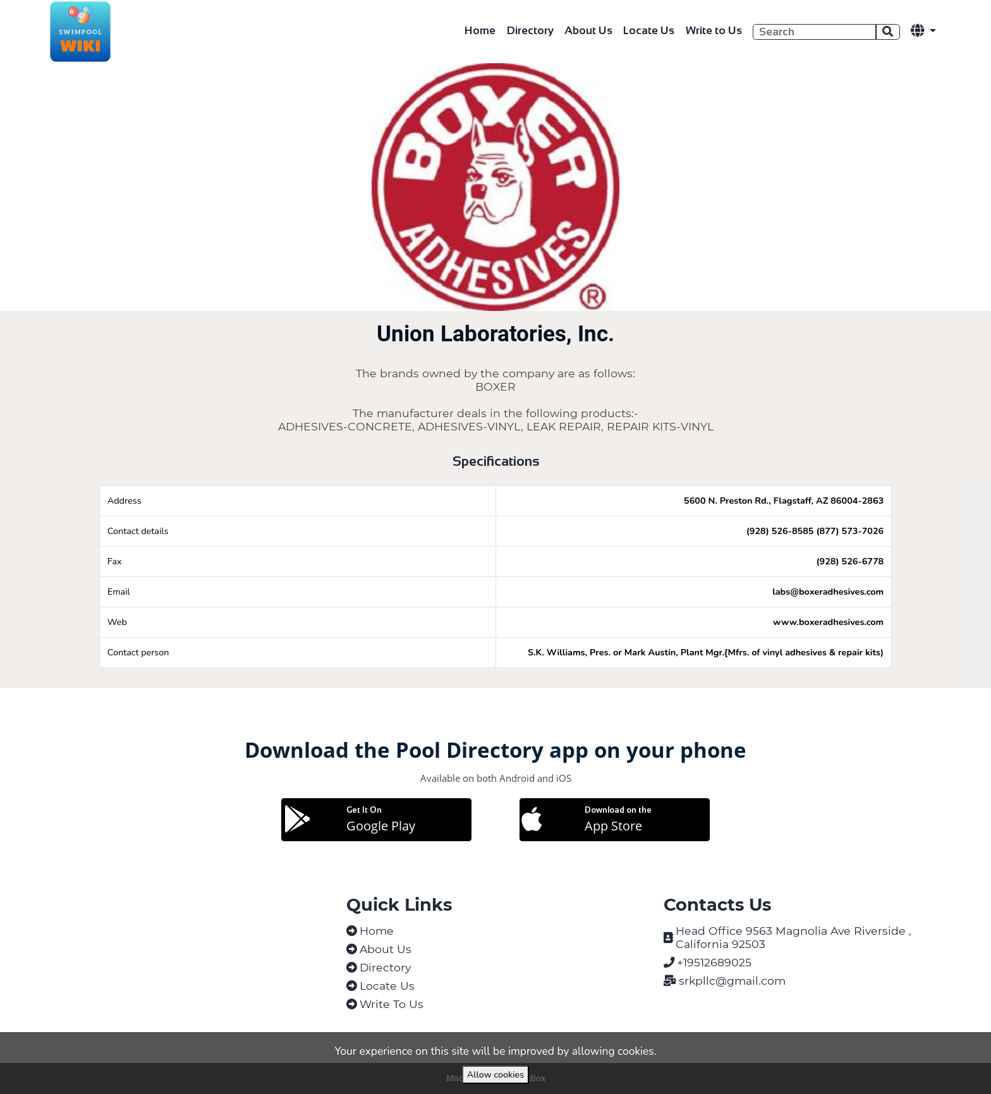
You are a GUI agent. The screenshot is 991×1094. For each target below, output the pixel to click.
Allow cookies (495, 1074)
